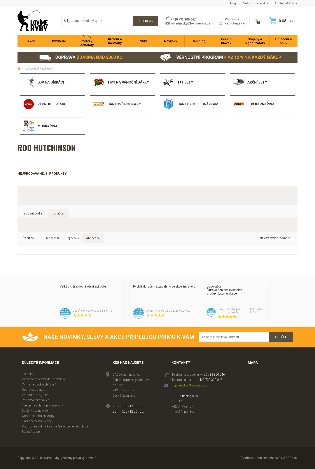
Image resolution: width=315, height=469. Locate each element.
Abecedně (93, 238)
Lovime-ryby (37, 20)
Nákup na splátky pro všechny (42, 405)
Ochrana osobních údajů (39, 384)
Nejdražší (52, 238)
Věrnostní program (220, 57)
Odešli (280, 337)
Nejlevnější (72, 238)
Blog (233, 3)
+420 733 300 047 (210, 380)
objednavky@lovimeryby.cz (190, 23)
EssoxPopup (31, 431)
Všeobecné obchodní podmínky (44, 379)
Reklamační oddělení (36, 400)
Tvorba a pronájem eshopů (259, 458)
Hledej (145, 21)
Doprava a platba (33, 389)
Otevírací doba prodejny (38, 416)
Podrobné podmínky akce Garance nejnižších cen (56, 426)
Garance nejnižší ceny (37, 421)
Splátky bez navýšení (36, 410)
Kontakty (262, 3)
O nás (246, 3)
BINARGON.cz (288, 458)
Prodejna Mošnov (286, 3)
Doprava (80, 57)
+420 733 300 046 (212, 374)
